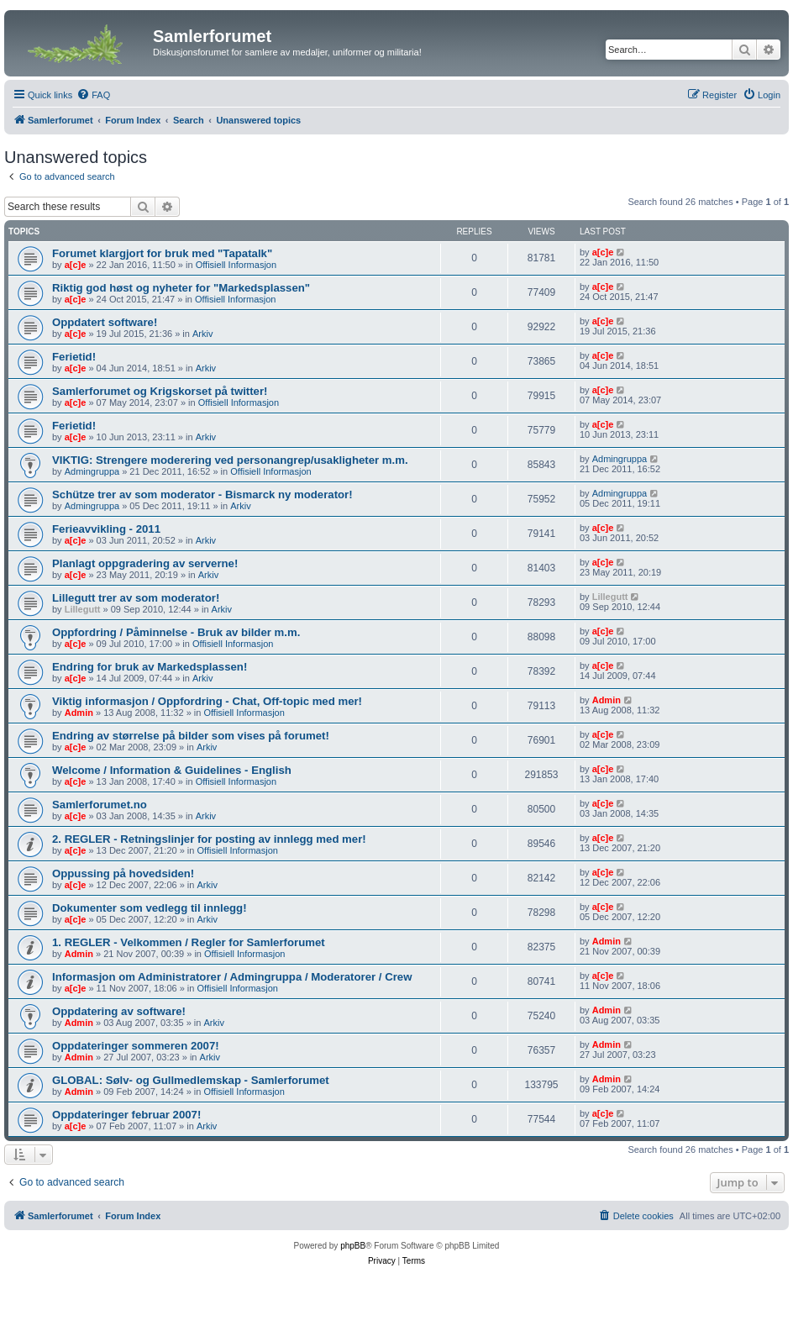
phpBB (352, 1245)
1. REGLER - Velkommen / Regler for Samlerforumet (188, 942)
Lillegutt (83, 609)
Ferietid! (74, 356)
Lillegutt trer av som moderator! (135, 598)
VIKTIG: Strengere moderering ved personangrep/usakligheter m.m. (230, 460)
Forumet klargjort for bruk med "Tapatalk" (162, 253)
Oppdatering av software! (119, 1011)
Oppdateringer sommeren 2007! (135, 1045)
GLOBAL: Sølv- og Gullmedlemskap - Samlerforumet (190, 1080)
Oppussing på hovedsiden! (123, 873)
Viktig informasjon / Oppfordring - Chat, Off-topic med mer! (207, 701)
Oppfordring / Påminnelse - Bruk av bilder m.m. (176, 632)
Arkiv (202, 334)
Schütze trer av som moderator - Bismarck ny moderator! (202, 494)
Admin (79, 713)
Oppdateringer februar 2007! (126, 1114)
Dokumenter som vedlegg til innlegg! (149, 908)
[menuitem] (93, 95)
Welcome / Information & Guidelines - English (171, 770)
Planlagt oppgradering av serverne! (145, 563)
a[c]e (76, 265)
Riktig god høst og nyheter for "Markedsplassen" (181, 287)
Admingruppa (92, 471)
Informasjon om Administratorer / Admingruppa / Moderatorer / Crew (232, 977)
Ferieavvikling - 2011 (106, 529)
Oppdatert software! (104, 322)
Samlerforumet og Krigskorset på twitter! (159, 391)
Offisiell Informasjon (236, 265)
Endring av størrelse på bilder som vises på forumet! (190, 735)
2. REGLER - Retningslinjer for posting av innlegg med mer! (209, 839)
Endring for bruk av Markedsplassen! (149, 666)
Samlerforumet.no (99, 804)
